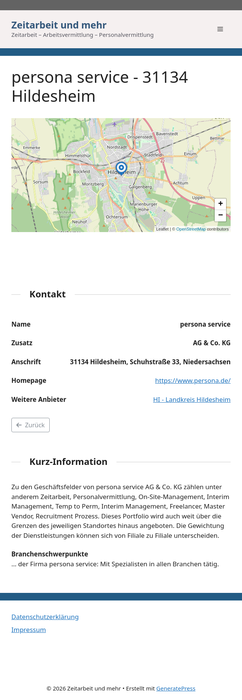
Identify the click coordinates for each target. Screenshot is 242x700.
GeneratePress (175, 688)
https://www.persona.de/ (193, 380)
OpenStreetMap (191, 229)
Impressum (28, 629)
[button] (121, 175)
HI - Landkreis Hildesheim (192, 399)
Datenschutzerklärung (45, 616)
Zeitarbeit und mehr (59, 24)
